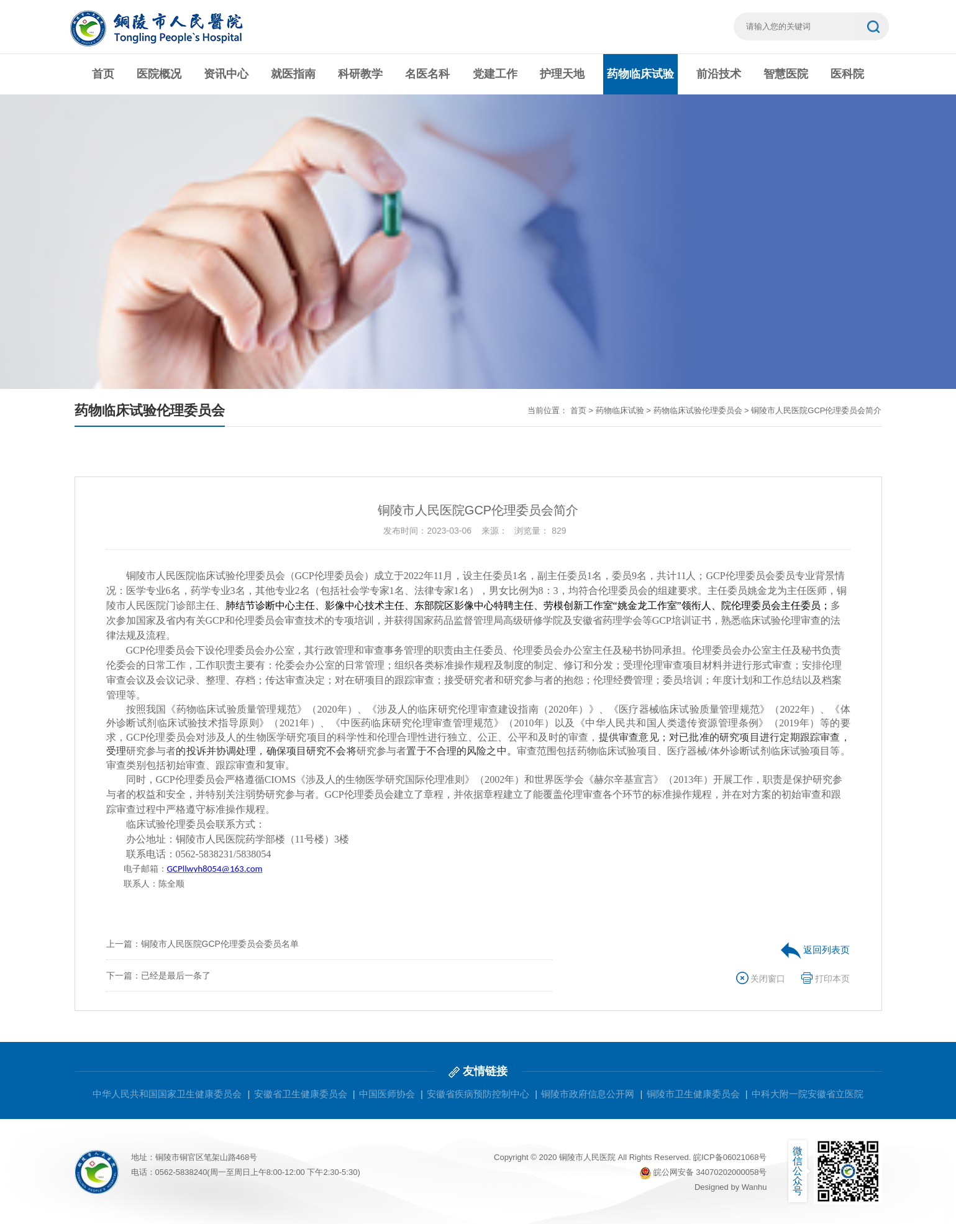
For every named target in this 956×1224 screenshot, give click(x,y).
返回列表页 (815, 949)
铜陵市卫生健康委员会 (693, 1094)
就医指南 (293, 74)
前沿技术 (718, 74)
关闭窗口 (761, 979)
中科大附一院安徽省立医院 (807, 1094)
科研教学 (360, 74)
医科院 (847, 74)
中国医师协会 (387, 1094)
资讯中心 (226, 74)
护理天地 (562, 74)
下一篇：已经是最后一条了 (158, 975)
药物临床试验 (640, 74)
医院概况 (159, 74)
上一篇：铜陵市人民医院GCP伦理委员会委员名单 (202, 944)
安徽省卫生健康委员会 (300, 1094)
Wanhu (754, 1187)
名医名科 (427, 74)
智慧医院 (785, 74)
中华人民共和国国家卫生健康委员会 (167, 1094)
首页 (103, 74)
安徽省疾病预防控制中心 (478, 1094)
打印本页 (825, 979)
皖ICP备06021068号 (730, 1157)
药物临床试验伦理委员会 (697, 410)
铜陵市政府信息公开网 (587, 1094)
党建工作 (495, 74)
